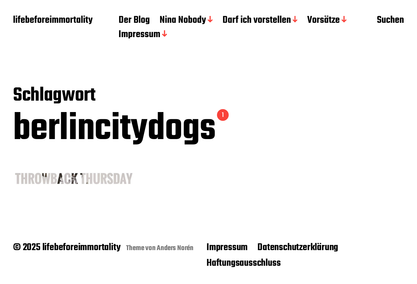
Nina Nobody (183, 20)
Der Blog (134, 20)
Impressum (139, 34)
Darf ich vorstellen (257, 20)
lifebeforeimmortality (53, 20)
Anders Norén (175, 248)
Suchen (390, 20)
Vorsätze (323, 20)
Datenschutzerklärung (297, 247)
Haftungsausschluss (243, 263)
